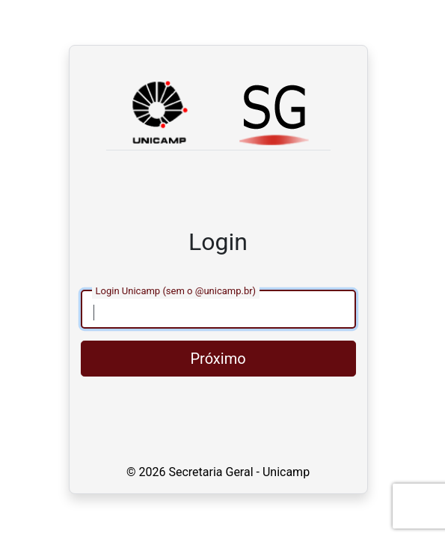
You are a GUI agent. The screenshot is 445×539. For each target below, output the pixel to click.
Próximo (217, 359)
